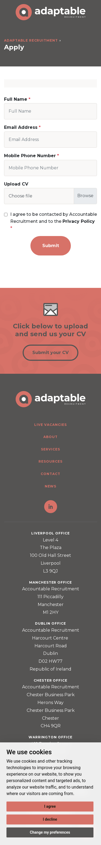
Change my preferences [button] (50, 832)
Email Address (20, 127)
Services (50, 449)
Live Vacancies (50, 425)
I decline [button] (50, 819)
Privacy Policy (78, 221)
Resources (50, 461)
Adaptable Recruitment (31, 40)
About (50, 437)
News (51, 486)
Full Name (15, 99)
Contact (50, 474)
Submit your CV (50, 352)
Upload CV (16, 184)
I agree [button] (50, 806)
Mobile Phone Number (30, 155)
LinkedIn (50, 506)
